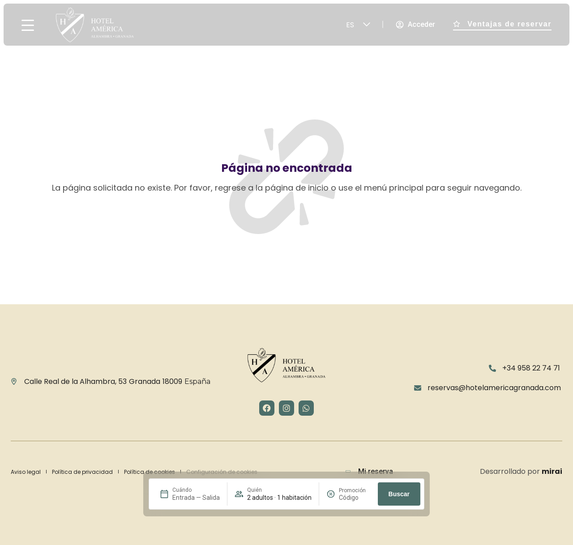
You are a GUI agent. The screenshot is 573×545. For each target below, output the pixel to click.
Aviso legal (26, 472)
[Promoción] (355, 497)
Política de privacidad (82, 472)
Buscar (399, 494)
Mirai (552, 471)
